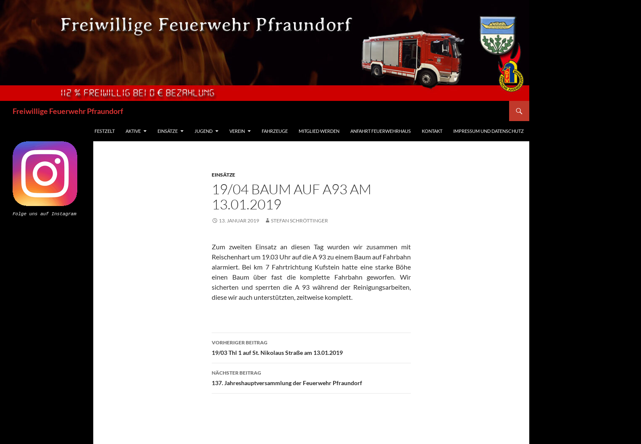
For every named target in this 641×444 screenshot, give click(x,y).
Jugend (203, 131)
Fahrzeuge (275, 131)
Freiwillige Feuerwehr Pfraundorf (68, 111)
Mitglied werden (319, 131)
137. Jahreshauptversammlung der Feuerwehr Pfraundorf (311, 377)
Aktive (133, 131)
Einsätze (168, 131)
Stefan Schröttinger (299, 220)
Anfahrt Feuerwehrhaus (380, 131)
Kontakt (432, 131)
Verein (237, 131)
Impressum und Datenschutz (488, 131)
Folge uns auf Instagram (44, 213)
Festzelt (105, 131)
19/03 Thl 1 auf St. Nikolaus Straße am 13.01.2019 (311, 347)
